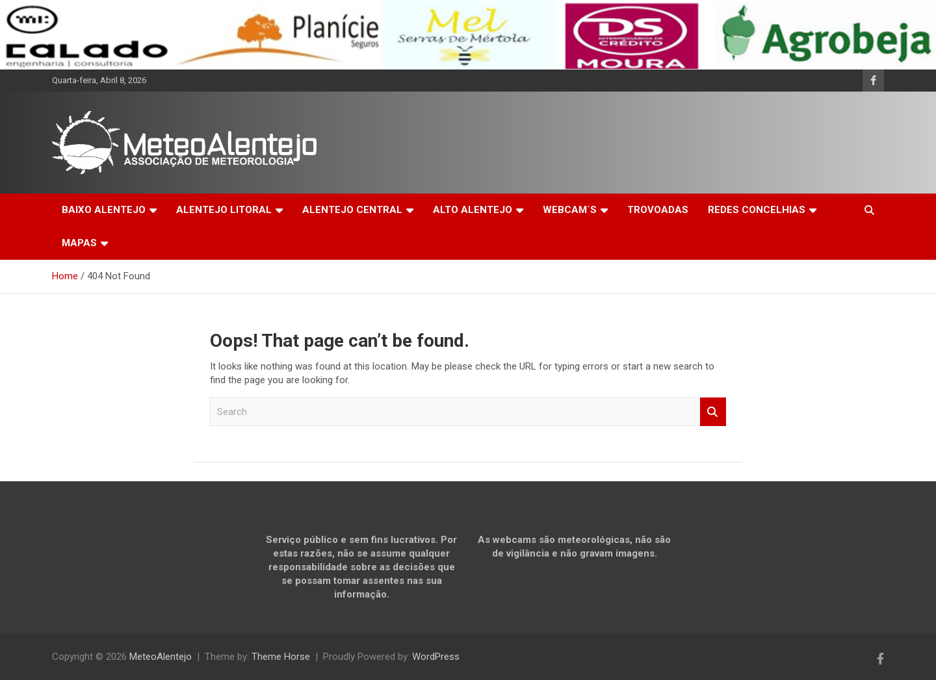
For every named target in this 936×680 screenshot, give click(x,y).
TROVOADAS (657, 210)
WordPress (436, 656)
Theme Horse (281, 656)
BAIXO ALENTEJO (104, 210)
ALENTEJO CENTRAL (352, 210)
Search (713, 412)
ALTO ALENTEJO (472, 210)
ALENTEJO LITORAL (224, 210)
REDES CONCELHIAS (756, 210)
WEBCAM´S (570, 210)
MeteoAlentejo (160, 656)
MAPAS (79, 243)
